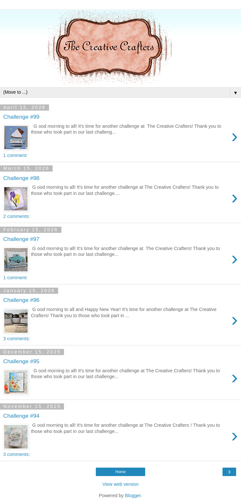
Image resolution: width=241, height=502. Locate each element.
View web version (120, 484)
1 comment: (15, 155)
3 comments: (16, 338)
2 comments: (16, 216)
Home (120, 472)
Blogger (133, 495)
